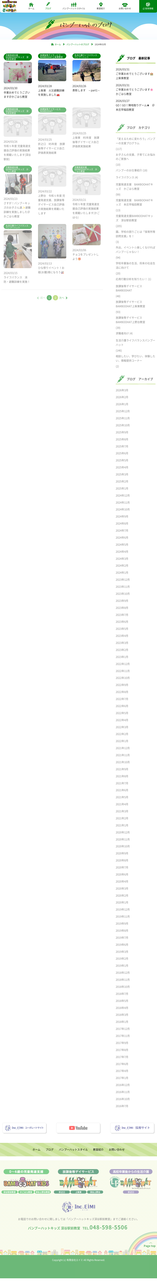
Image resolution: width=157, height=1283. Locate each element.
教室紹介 (101, 6)
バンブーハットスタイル (73, 6)
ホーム (31, 6)
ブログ (48, 6)
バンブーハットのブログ (78, 44)
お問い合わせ (125, 6)
